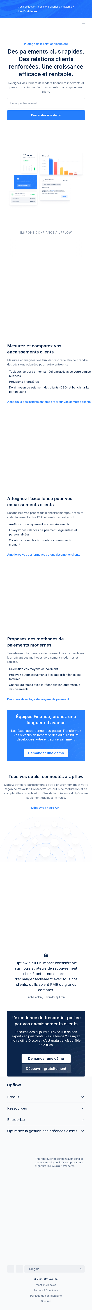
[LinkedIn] (10, 1269)
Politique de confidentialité (46, 1295)
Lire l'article (27, 11)
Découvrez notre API (45, 807)
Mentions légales (46, 1284)
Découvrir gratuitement (46, 1068)
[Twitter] (19, 1269)
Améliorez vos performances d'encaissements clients (43, 554)
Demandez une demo (46, 115)
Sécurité (46, 1301)
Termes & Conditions (46, 1290)
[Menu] (83, 24)
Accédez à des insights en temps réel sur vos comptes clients (49, 402)
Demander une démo (46, 753)
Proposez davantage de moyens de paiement (38, 699)
